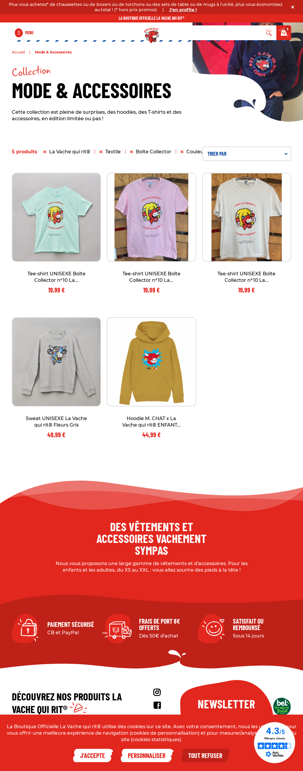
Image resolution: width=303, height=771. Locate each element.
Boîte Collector (153, 151)
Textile (113, 151)
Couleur (196, 151)
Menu (29, 32)
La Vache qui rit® (69, 151)
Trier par (247, 153)
